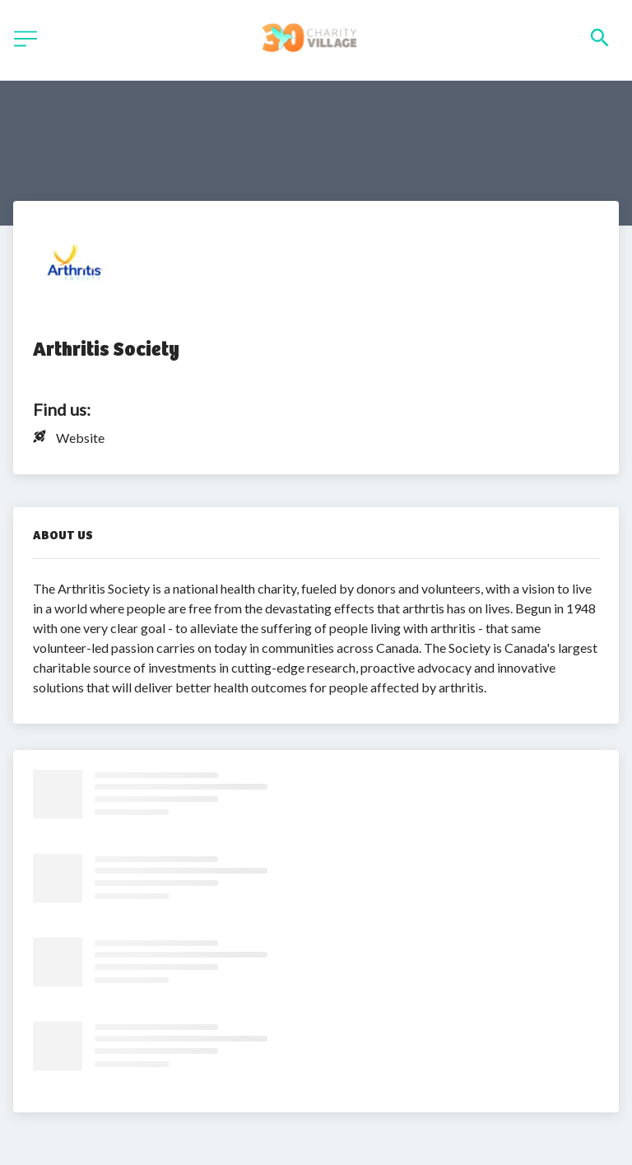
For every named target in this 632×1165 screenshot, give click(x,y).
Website (80, 437)
